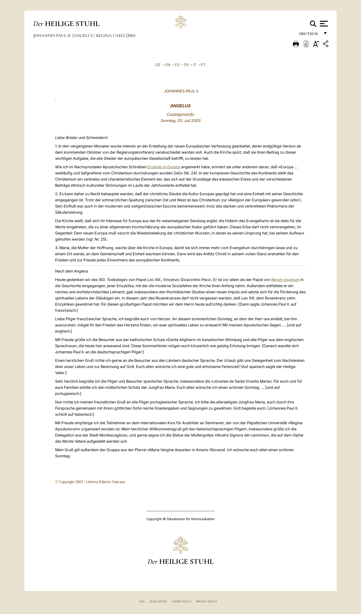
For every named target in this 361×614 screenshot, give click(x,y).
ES (177, 64)
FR (186, 64)
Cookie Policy (181, 601)
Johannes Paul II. (52, 35)
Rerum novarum (285, 279)
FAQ (142, 601)
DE (158, 64)
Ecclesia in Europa (163, 166)
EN (167, 64)
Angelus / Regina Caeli (100, 35)
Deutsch (310, 35)
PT (203, 64)
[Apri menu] (323, 24)
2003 (131, 35)
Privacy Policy (206, 601)
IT (194, 64)
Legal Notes (158, 601)
